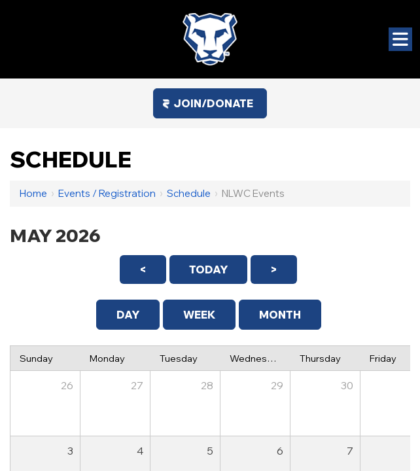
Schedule (189, 193)
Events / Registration (107, 193)
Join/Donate (213, 103)
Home (33, 193)
